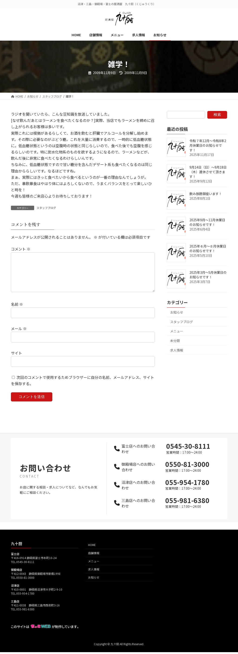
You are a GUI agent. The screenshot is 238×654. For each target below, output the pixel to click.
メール (19, 336)
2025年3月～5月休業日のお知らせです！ (208, 274)
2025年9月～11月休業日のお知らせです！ (207, 222)
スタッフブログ (46, 208)
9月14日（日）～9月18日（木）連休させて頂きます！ (208, 172)
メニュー (176, 331)
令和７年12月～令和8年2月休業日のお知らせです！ (207, 145)
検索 (217, 115)
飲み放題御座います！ (205, 193)
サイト (16, 360)
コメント (20, 249)
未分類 (175, 340)
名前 (17, 311)
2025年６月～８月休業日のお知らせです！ (207, 248)
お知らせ (176, 312)
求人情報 (176, 350)
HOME (92, 552)
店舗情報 (93, 561)
